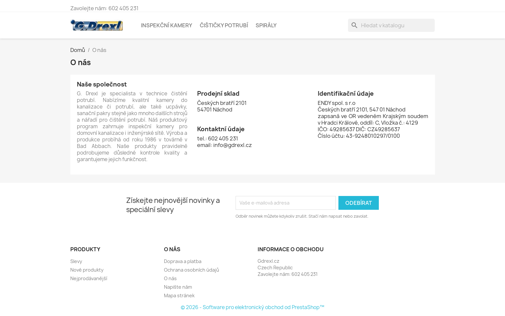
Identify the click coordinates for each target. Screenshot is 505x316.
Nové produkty (86, 270)
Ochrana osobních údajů (191, 270)
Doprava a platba (182, 261)
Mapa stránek (179, 295)
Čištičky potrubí (224, 25)
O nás (170, 278)
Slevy (76, 261)
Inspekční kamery (166, 25)
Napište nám (178, 287)
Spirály (266, 25)
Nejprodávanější (88, 278)
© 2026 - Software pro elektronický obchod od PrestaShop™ (252, 307)
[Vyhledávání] (391, 25)
